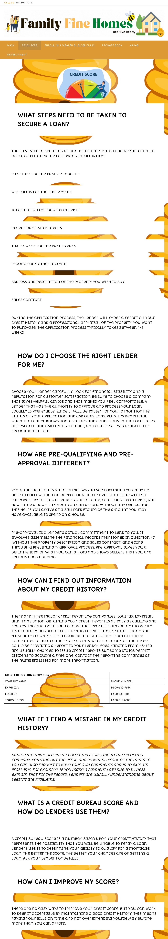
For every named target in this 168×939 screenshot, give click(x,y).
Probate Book (112, 45)
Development (17, 54)
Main (11, 45)
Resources (29, 45)
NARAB (134, 45)
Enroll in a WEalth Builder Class (69, 45)
